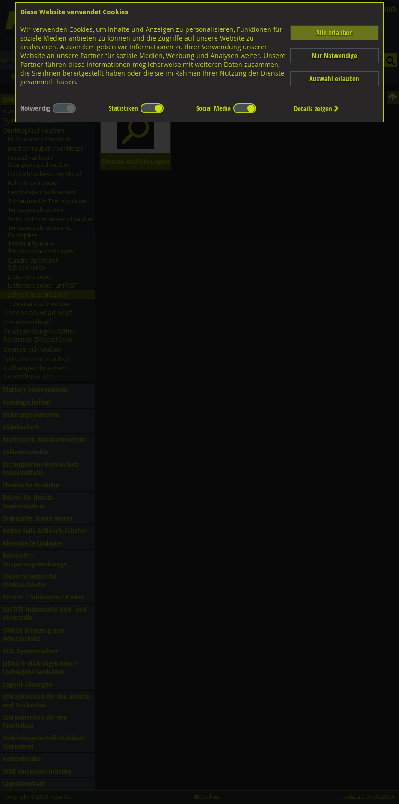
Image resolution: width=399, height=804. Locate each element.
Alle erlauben (334, 32)
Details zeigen (316, 108)
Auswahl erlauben (334, 78)
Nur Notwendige (334, 55)
